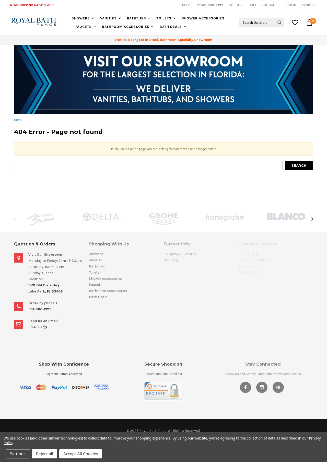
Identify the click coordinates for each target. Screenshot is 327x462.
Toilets (163, 18)
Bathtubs (136, 18)
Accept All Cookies (80, 454)
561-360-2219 (40, 309)
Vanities (108, 18)
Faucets (83, 27)
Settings (18, 454)
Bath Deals (171, 27)
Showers (81, 18)
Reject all (44, 454)
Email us (37, 327)
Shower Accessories (203, 18)
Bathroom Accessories (125, 27)
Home (18, 120)
